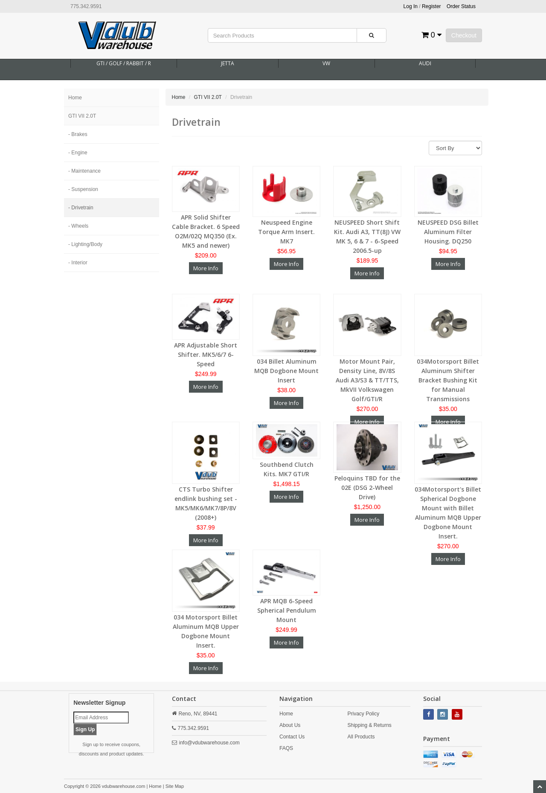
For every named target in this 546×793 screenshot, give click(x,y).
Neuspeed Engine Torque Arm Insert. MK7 (286, 231)
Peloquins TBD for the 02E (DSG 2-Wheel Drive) (367, 487)
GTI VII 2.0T (82, 116)
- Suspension (83, 189)
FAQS (286, 748)
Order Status (461, 6)
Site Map (175, 786)
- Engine (77, 153)
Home (75, 98)
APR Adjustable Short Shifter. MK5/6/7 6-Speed (205, 354)
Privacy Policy (363, 714)
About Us (289, 725)
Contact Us (292, 737)
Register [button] (431, 6)
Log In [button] (411, 6)
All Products (361, 737)
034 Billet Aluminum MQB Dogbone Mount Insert (286, 370)
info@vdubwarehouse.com (209, 743)
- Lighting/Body (85, 244)
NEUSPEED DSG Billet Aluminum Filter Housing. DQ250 (448, 231)
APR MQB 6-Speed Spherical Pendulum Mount (286, 610)
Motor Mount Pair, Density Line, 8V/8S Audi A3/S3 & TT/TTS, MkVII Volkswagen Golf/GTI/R (367, 380)
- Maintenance (84, 171)
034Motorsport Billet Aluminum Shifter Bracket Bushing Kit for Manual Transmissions (448, 380)
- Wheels (78, 226)
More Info (205, 268)
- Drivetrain (80, 208)
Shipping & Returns (369, 725)
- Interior (77, 263)
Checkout (463, 35)
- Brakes (77, 134)
